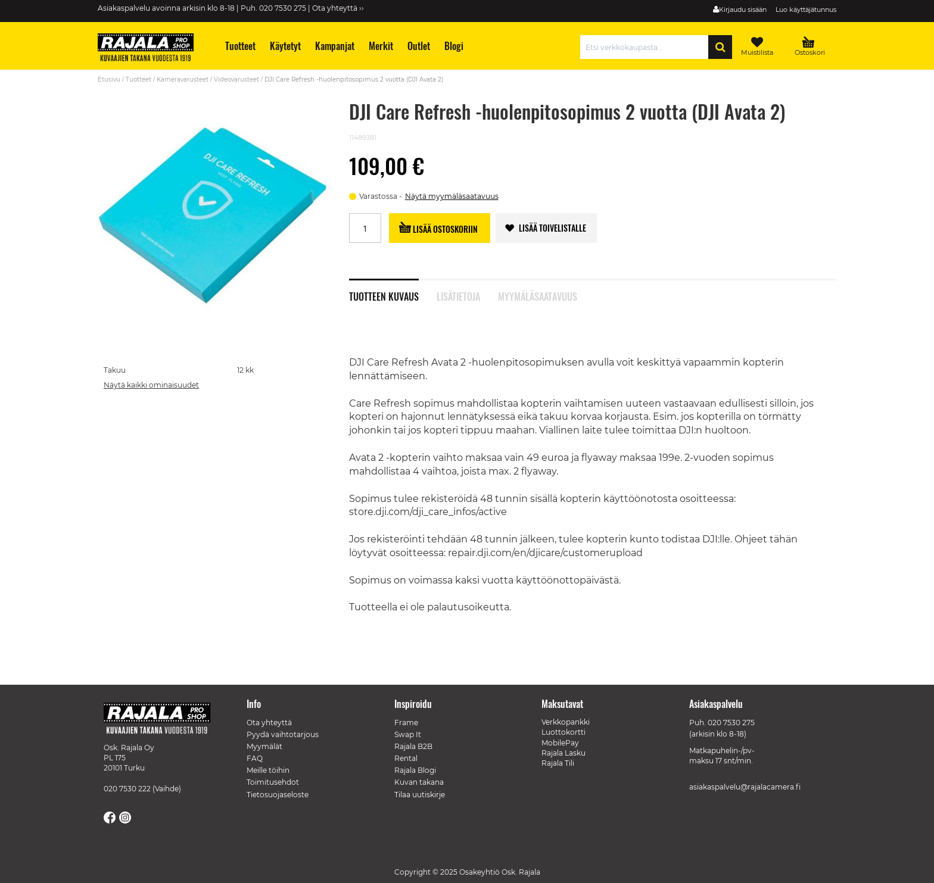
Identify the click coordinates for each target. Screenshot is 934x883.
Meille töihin (268, 770)
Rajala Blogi (415, 770)
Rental (406, 758)
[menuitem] (239, 46)
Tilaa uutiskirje (419, 794)
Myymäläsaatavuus (537, 295)
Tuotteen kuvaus (384, 295)
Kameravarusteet (182, 79)
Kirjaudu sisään (743, 9)
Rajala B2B (413, 746)
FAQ (255, 758)
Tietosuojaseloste (278, 794)
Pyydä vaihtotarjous (283, 734)
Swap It (407, 734)
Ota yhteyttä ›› (338, 8)
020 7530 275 (731, 722)
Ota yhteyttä (269, 722)
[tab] (393, 290)
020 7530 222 (127, 788)
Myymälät (264, 746)
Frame (406, 722)
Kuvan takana (419, 782)
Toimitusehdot (273, 782)
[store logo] (151, 48)
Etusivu (109, 79)
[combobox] (647, 47)
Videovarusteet (236, 79)
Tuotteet (138, 79)
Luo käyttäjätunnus (806, 9)
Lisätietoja (458, 295)
